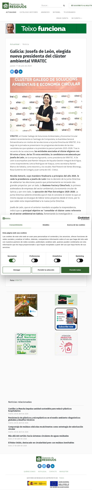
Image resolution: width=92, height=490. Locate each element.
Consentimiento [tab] (15, 225)
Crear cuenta (62, 18)
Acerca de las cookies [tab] (76, 225)
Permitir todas (75, 270)
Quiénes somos (29, 471)
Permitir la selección (46, 270)
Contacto (53, 471)
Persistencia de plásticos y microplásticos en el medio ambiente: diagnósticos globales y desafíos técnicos (44, 419)
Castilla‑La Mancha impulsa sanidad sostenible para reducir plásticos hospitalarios (40, 410)
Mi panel (56, 12)
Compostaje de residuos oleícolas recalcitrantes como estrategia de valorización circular (45, 428)
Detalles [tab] (46, 225)
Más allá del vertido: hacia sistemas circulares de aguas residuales (38, 436)
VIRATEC (18, 280)
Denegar (16, 270)
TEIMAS (61, 478)
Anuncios (45, 12)
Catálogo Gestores (29, 12)
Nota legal (42, 471)
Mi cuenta (77, 18)
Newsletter (63, 471)
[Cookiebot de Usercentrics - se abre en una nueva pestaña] (79, 218)
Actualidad (11, 12)
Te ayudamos (69, 12)
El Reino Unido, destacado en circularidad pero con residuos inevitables (41, 443)
